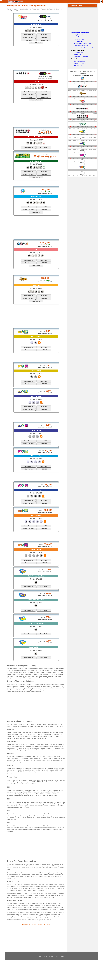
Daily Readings (78, 35)
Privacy (62, 956)
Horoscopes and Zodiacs (81, 45)
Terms (56, 956)
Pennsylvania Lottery (28, 925)
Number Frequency (28, 37)
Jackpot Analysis (36, 43)
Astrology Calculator (80, 63)
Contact (51, 956)
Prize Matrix (28, 40)
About (45, 956)
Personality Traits (79, 39)
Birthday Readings (79, 61)
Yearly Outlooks (78, 37)
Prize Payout (44, 40)
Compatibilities (78, 41)
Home (40, 956)
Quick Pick (43, 37)
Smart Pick (43, 34)
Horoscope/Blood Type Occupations (84, 48)
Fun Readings (78, 65)
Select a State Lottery (43, 925)
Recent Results (28, 34)
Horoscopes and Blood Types (82, 43)
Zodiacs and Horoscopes (81, 56)
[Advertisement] (36, 58)
